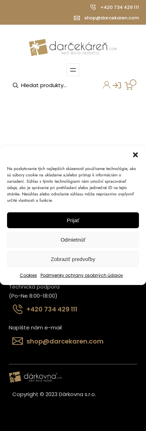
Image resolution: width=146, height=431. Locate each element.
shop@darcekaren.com (111, 17)
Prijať (73, 220)
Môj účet (105, 85)
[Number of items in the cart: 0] (130, 84)
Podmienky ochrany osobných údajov (82, 275)
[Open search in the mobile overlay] (47, 85)
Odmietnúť (73, 239)
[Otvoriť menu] (73, 69)
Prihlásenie (114, 87)
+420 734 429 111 (120, 7)
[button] (135, 154)
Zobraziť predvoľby (73, 259)
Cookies (28, 275)
